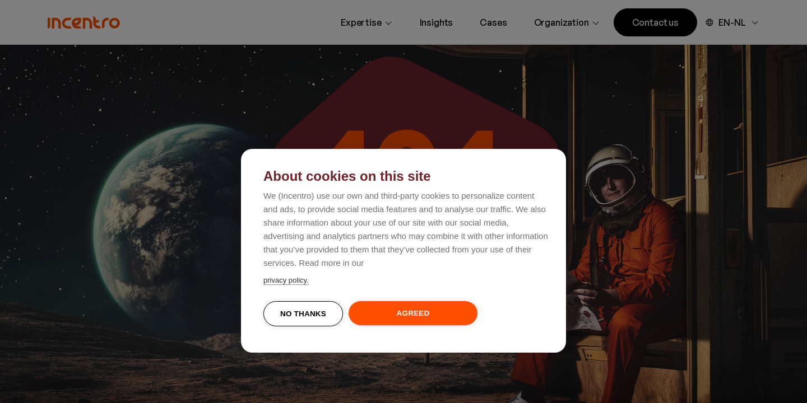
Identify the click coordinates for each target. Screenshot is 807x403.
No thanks (303, 314)
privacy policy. (286, 280)
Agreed (413, 313)
